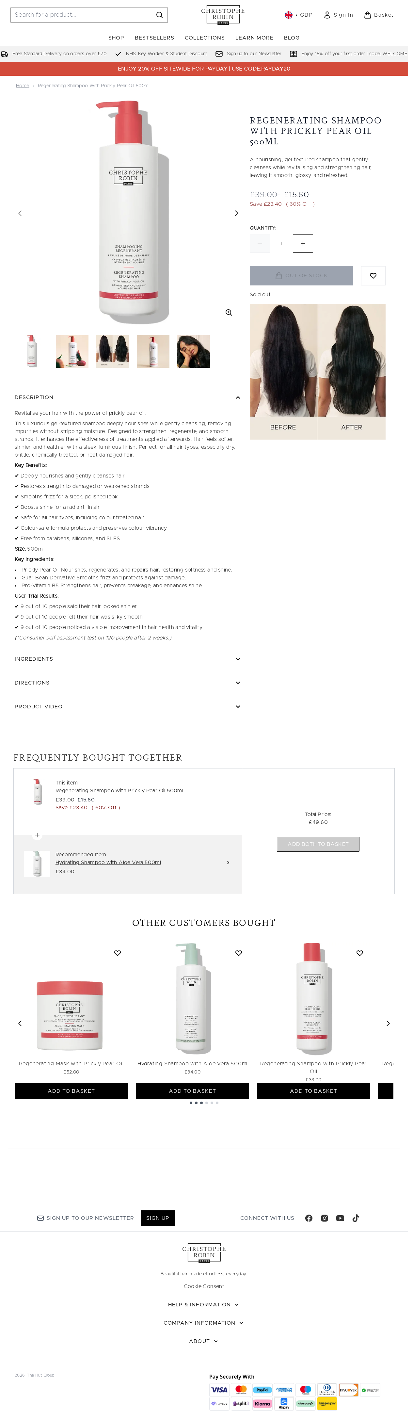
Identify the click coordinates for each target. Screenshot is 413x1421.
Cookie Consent (204, 1286)
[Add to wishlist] (373, 275)
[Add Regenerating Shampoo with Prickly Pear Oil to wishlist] (360, 953)
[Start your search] (89, 15)
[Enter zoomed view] (229, 312)
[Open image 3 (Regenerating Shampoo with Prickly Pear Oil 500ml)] (112, 351)
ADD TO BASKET (71, 1091)
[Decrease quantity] (260, 243)
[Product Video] (128, 707)
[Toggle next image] (236, 213)
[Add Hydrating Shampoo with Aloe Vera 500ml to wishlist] (238, 953)
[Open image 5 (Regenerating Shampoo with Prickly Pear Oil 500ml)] (193, 351)
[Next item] (388, 1023)
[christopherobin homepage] (223, 15)
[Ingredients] (128, 659)
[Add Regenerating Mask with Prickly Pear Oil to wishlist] (117, 953)
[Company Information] (204, 1323)
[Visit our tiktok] (356, 1218)
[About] (204, 1341)
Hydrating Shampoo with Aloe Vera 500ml (192, 1063)
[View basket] (379, 15)
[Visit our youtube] (340, 1218)
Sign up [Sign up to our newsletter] (157, 1218)
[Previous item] (20, 1023)
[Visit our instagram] (324, 1218)
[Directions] (128, 683)
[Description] (128, 397)
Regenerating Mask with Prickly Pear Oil (71, 1063)
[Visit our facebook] (309, 1218)
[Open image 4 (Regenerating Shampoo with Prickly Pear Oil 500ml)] (153, 351)
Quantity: (263, 228)
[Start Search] (160, 15)
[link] (338, 15)
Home (22, 86)
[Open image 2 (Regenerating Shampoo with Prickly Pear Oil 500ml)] (72, 351)
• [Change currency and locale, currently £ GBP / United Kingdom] (299, 15)
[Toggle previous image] (20, 213)
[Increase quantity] (303, 243)
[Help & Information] (204, 1305)
